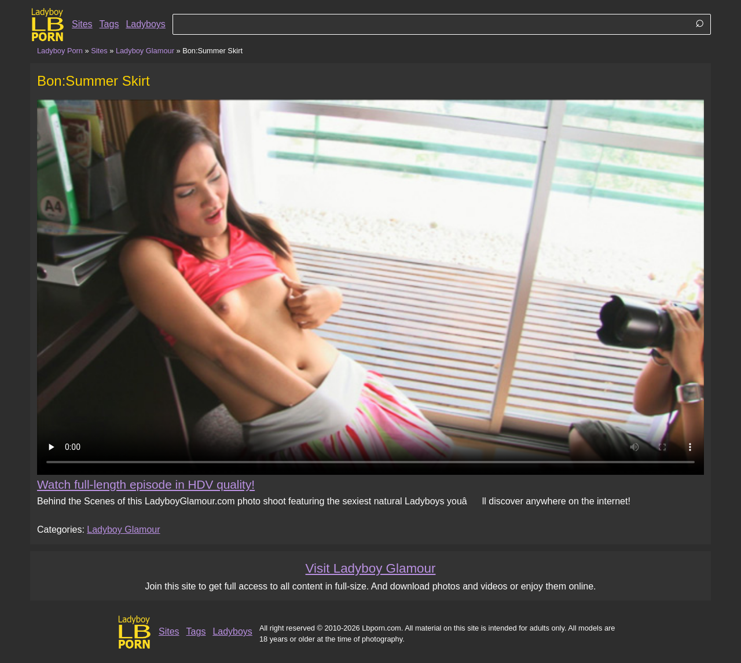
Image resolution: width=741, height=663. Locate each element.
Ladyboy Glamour (145, 50)
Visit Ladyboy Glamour (371, 568)
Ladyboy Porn (60, 50)
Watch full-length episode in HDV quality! (146, 484)
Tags (109, 24)
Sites (82, 24)
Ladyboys (146, 24)
